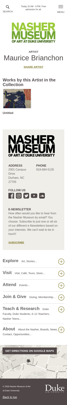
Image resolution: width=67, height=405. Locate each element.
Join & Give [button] (33, 297)
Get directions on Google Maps (29, 350)
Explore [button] (33, 261)
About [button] (33, 331)
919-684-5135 (45, 169)
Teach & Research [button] (33, 313)
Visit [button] (33, 273)
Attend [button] (33, 285)
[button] (8, 9)
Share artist (33, 66)
